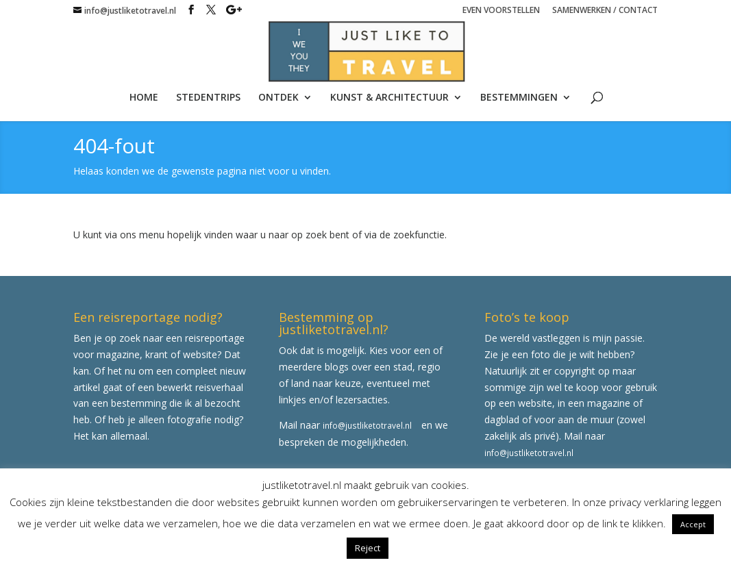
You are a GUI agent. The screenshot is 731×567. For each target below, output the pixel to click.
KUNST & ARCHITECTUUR (389, 97)
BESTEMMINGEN (519, 97)
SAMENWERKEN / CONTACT (605, 11)
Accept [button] (693, 524)
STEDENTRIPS (208, 97)
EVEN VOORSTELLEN (501, 11)
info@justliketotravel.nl (367, 425)
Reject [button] (367, 548)
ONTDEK (278, 97)
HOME (143, 97)
